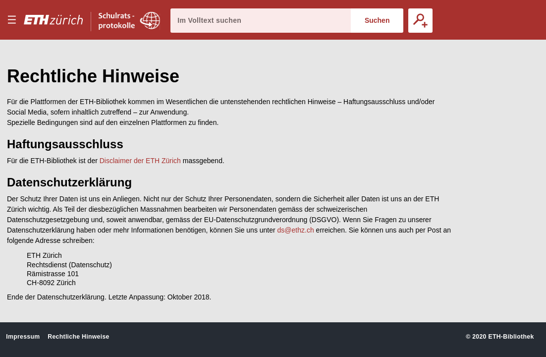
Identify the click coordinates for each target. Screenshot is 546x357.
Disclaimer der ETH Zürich (140, 161)
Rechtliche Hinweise (78, 336)
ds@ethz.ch (295, 230)
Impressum (23, 336)
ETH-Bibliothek (511, 336)
